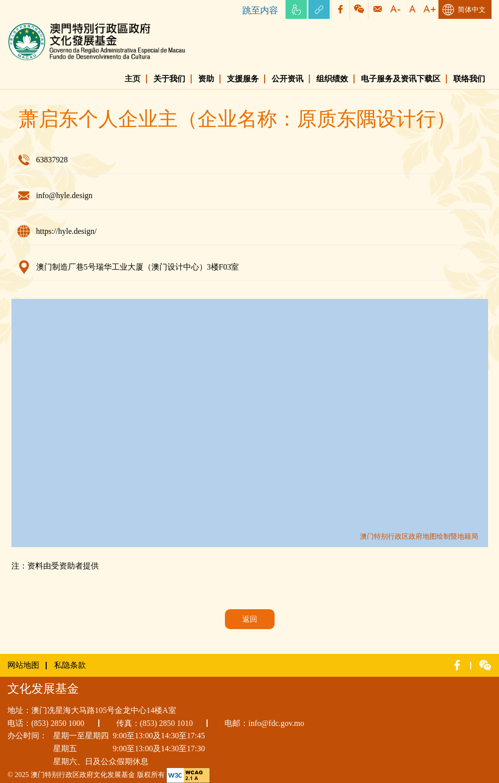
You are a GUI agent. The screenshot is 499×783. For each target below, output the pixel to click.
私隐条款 (70, 665)
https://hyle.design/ (66, 231)
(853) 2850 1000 (57, 723)
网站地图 (23, 665)
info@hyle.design (64, 195)
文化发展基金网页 (39, 24)
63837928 (52, 159)
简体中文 (472, 9)
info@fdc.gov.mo (276, 723)
